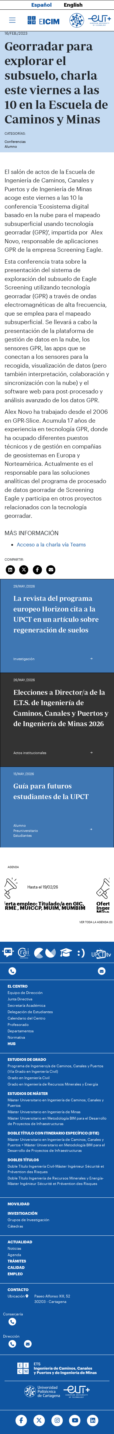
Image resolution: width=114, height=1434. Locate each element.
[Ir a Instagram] (57, 1420)
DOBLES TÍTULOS (23, 1160)
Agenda (14, 1254)
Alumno (11, 146)
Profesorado (18, 1024)
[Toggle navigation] (12, 20)
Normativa (16, 1037)
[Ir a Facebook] (21, 1420)
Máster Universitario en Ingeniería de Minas (44, 1112)
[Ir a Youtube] (75, 1420)
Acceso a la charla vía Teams (51, 544)
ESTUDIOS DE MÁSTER (28, 1093)
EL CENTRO (18, 986)
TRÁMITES (17, 1261)
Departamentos (21, 1031)
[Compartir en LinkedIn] (10, 569)
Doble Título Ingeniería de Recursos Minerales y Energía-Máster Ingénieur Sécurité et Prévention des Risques (56, 1181)
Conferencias (15, 142)
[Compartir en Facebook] (37, 569)
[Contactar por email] (28, 1344)
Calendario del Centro (26, 1018)
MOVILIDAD (18, 1204)
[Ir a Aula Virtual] (66, 955)
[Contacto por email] (101, 971)
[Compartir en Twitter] (24, 569)
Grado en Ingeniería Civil (29, 1078)
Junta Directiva (20, 999)
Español (41, 5)
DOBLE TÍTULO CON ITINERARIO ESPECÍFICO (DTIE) (53, 1133)
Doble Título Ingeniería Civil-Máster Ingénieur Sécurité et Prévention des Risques (56, 1169)
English (73, 5)
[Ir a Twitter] (39, 1420)
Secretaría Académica (26, 1005)
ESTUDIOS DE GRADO (27, 1059)
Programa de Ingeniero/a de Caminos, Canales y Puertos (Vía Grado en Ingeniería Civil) (55, 1068)
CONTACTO (18, 1289)
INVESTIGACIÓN (22, 1213)
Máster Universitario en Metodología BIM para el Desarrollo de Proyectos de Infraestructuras (57, 1121)
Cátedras (15, 1226)
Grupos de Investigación (28, 1220)
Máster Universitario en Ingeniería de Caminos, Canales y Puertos (56, 1102)
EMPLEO (15, 1274)
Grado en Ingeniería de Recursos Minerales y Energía (53, 1084)
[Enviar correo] (51, 569)
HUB (12, 1043)
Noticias (14, 1248)
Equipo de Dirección (25, 992)
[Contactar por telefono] (12, 971)
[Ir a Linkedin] (93, 1420)
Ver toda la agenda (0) (95, 922)
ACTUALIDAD (20, 1242)
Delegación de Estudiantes (30, 1012)
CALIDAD (16, 1267)
